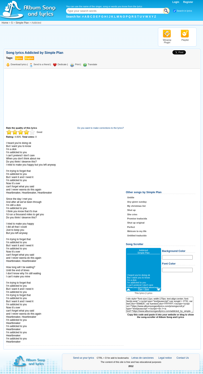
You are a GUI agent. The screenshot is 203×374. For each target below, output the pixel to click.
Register (188, 2)
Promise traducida (137, 218)
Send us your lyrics (83, 357)
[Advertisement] (79, 37)
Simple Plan (22, 22)
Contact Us (183, 357)
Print (77, 64)
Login (176, 2)
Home (5, 22)
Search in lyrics (184, 11)
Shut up (131, 210)
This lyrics (139, 293)
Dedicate (62, 64)
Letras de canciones (143, 357)
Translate (92, 64)
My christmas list (136, 206)
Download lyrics (19, 64)
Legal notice (165, 357)
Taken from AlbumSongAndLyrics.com (23, 280)
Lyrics (149, 293)
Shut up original (136, 222)
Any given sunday (137, 202)
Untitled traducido (137, 235)
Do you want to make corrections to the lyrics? (100, 128)
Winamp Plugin (167, 41)
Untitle (130, 197)
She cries (132, 214)
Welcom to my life (136, 231)
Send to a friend (41, 64)
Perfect (131, 227)
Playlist (185, 40)
